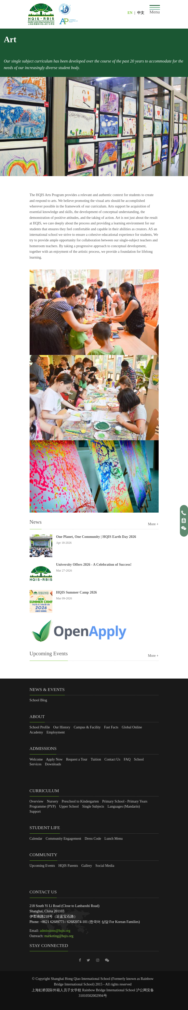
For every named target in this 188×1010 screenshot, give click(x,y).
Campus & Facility (87, 727)
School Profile (40, 727)
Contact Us (112, 759)
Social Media (104, 866)
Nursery (52, 801)
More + (153, 524)
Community (43, 854)
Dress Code (93, 838)
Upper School (69, 806)
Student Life (45, 827)
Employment (56, 732)
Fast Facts (111, 727)
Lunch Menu (114, 838)
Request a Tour (76, 759)
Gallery (86, 866)
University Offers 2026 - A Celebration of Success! (94, 564)
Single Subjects (93, 806)
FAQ (127, 759)
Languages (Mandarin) (124, 806)
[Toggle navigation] (154, 10)
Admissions (43, 748)
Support (35, 811)
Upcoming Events (42, 866)
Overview (37, 801)
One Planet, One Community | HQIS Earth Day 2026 (96, 537)
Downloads (53, 764)
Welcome (36, 759)
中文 (140, 13)
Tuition (96, 759)
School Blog (38, 700)
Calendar (36, 838)
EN (130, 13)
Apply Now (54, 759)
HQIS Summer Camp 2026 (76, 592)
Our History (61, 727)
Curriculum (44, 790)
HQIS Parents (68, 866)
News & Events (47, 689)
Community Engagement (63, 838)
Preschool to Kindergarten (80, 801)
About (37, 716)
